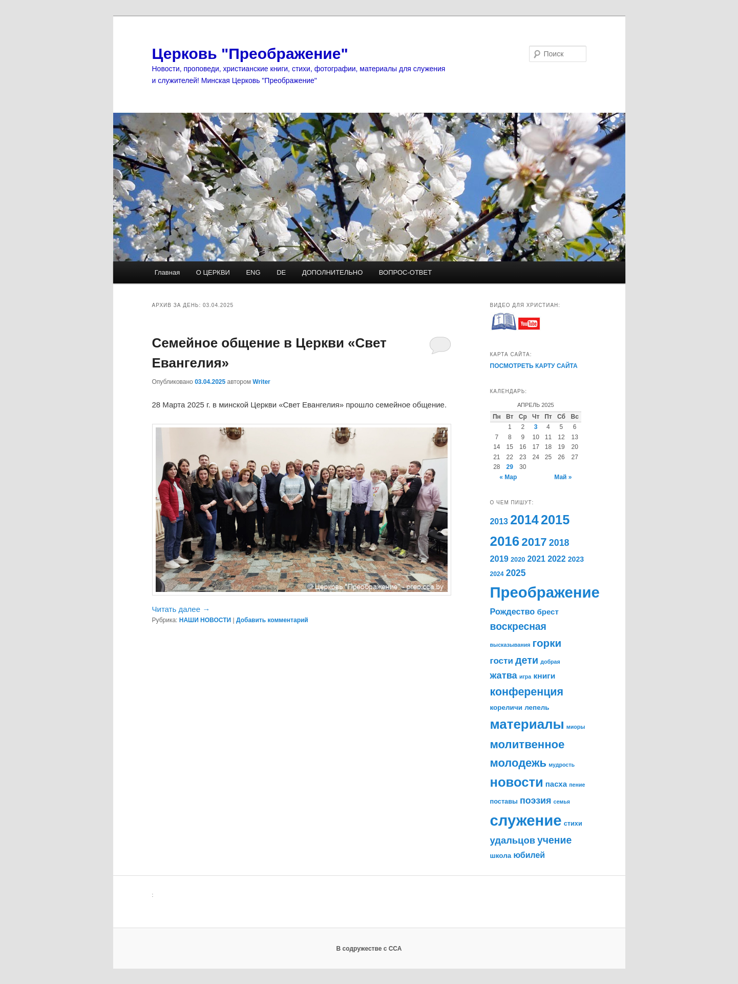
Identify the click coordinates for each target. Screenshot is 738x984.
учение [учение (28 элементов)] (554, 840)
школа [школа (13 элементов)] (501, 855)
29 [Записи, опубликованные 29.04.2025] (510, 466)
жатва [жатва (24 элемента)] (503, 675)
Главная (167, 272)
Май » (563, 477)
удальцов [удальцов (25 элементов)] (512, 840)
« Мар (508, 477)
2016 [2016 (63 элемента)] (505, 541)
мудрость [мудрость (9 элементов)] (562, 765)
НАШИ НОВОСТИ (205, 620)
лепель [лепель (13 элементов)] (536, 707)
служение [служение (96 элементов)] (526, 820)
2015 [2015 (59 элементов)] (555, 519)
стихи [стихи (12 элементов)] (573, 823)
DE (281, 272)
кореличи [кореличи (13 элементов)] (506, 707)
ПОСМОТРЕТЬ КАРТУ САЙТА (534, 366)
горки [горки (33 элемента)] (547, 643)
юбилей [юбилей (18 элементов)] (529, 855)
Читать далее (181, 609)
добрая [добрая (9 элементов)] (550, 662)
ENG (253, 272)
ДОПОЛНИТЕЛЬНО (332, 272)
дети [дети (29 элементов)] (526, 660)
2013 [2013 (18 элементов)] (499, 521)
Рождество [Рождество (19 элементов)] (512, 611)
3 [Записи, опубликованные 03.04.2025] (536, 426)
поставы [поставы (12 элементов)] (504, 801)
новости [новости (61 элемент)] (516, 782)
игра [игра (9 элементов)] (525, 676)
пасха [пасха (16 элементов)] (556, 784)
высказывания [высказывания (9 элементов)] (510, 645)
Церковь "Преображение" (250, 53)
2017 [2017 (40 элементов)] (533, 542)
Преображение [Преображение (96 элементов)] (545, 592)
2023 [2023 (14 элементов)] (576, 559)
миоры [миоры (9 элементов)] (575, 727)
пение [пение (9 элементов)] (577, 785)
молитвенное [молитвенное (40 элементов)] (527, 744)
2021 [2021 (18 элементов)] (536, 559)
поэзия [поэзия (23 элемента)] (535, 800)
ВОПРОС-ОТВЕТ (405, 272)
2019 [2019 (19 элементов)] (499, 558)
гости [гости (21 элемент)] (501, 661)
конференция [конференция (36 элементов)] (527, 692)
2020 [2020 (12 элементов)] (518, 559)
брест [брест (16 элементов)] (548, 611)
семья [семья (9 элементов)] (562, 801)
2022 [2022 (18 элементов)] (556, 559)
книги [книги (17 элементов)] (544, 675)
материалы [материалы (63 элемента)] (527, 724)
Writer (261, 381)
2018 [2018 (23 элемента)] (559, 543)
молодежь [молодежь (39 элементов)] (518, 762)
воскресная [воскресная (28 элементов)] (518, 626)
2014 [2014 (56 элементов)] (524, 519)
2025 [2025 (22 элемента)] (516, 573)
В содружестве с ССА (369, 948)
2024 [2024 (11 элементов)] (497, 574)
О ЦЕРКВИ (213, 272)
